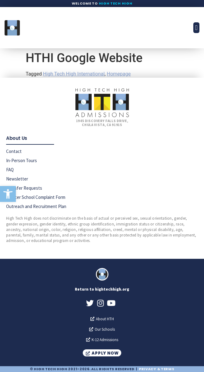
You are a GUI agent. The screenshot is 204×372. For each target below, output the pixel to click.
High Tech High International (74, 74)
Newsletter (17, 179)
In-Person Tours (21, 160)
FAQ (10, 170)
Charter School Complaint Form (35, 197)
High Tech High (116, 3)
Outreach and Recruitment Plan (36, 206)
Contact (14, 151)
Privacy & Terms (156, 368)
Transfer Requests (24, 188)
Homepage (119, 74)
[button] (8, 194)
